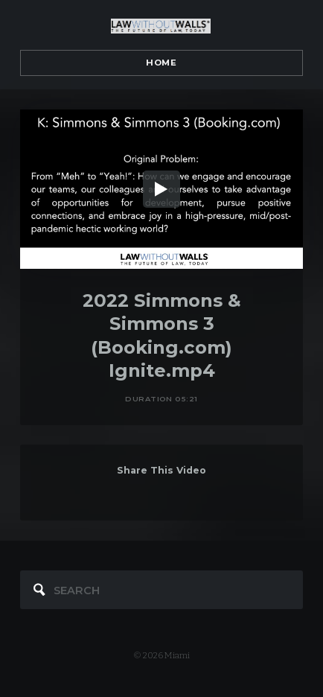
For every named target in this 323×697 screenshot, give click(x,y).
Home (161, 62)
